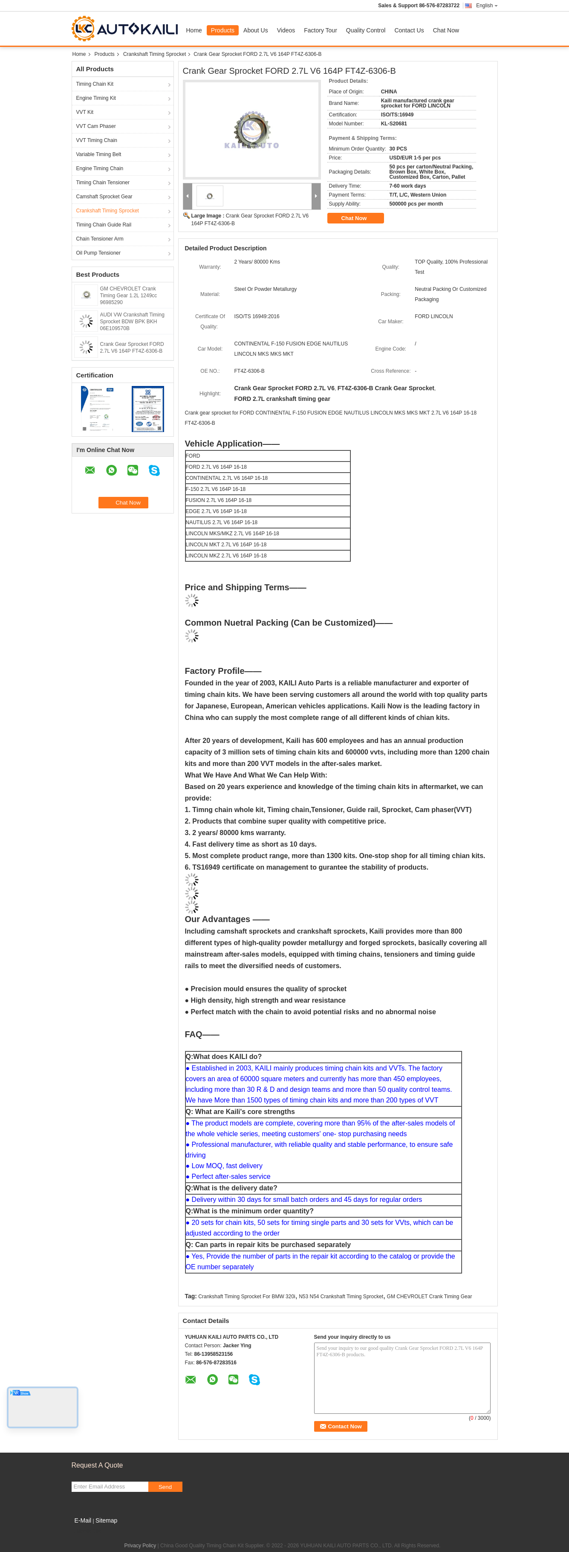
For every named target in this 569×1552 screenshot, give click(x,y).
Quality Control (366, 30)
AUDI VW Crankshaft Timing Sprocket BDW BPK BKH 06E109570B (132, 321)
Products (222, 30)
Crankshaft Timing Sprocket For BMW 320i (246, 1297)
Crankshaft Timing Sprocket (154, 54)
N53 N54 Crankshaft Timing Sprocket (341, 1297)
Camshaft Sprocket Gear (104, 197)
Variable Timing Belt (98, 154)
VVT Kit (84, 112)
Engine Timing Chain (100, 168)
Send (165, 1487)
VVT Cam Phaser (96, 126)
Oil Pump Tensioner (98, 253)
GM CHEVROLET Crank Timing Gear (429, 1297)
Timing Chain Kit (95, 84)
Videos (286, 30)
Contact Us (409, 30)
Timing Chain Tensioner (103, 183)
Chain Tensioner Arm (100, 239)
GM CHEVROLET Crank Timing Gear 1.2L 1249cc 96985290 (128, 295)
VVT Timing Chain (97, 140)
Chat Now (446, 30)
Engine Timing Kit (96, 98)
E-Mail (83, 1520)
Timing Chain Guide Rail (104, 225)
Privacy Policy (140, 1546)
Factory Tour (320, 30)
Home (194, 30)
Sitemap (106, 1520)
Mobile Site (87, 1531)
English (486, 6)
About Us (255, 30)
